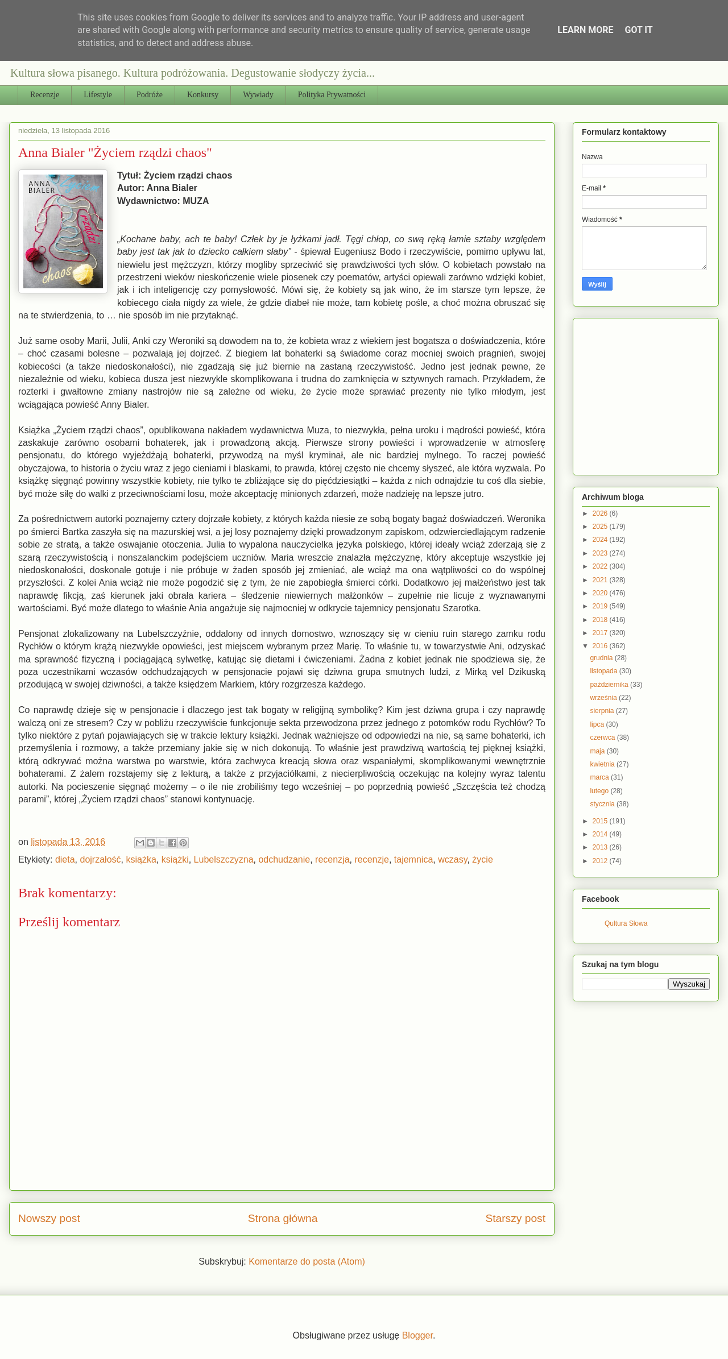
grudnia (602, 658)
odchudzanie (284, 859)
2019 (601, 606)
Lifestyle (98, 94)
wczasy (452, 859)
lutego (600, 791)
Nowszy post (49, 1218)
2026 (601, 513)
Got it (638, 29)
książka (141, 859)
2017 (601, 633)
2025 (601, 527)
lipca (598, 724)
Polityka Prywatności (332, 94)
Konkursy (202, 94)
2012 (601, 861)
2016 (601, 646)
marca (600, 777)
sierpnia (602, 711)
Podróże (149, 94)
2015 (601, 821)
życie (482, 859)
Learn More (585, 29)
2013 (601, 847)
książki (175, 859)
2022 (601, 566)
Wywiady (258, 94)
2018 (601, 620)
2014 (601, 834)
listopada (604, 671)
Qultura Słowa (626, 923)
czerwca (603, 737)
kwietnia (603, 764)
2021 (601, 580)
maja (598, 751)
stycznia (603, 804)
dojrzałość (100, 859)
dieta (65, 859)
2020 (601, 593)
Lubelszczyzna (224, 859)
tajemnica (413, 859)
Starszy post (515, 1218)
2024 (601, 540)
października (610, 685)
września (604, 698)
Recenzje (44, 94)
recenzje (371, 859)
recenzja (332, 859)
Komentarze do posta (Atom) (307, 1261)
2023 (601, 553)
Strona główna (283, 1218)
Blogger (417, 1335)
